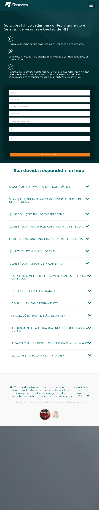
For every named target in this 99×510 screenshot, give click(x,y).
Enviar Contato (50, 154)
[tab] (48, 187)
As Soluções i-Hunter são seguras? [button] (38, 315)
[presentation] (49, 146)
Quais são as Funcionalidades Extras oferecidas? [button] (46, 239)
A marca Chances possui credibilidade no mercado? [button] (50, 343)
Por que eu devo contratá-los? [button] (35, 291)
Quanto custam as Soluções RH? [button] (33, 251)
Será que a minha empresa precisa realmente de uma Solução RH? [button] (45, 201)
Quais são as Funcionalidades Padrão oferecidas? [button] (47, 226)
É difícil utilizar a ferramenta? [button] (35, 303)
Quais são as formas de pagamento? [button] (36, 263)
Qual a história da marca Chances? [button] (37, 355)
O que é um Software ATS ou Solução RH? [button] (40, 186)
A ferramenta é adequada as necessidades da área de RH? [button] (49, 329)
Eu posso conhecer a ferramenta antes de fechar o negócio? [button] (49, 277)
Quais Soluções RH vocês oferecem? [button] (36, 214)
